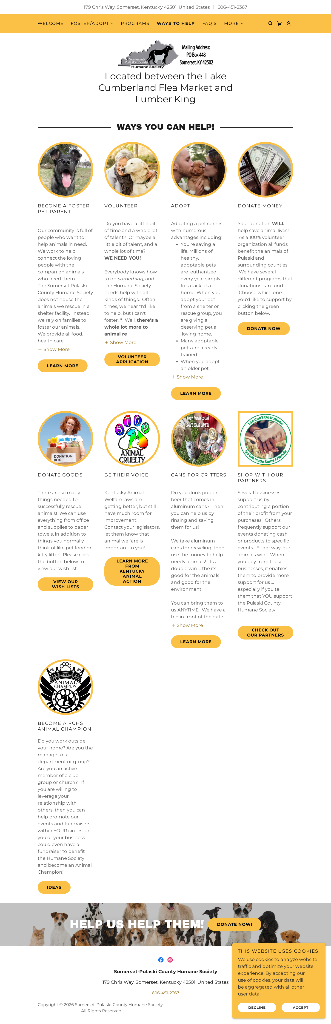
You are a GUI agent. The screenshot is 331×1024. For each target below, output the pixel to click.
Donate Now (264, 329)
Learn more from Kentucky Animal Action (132, 571)
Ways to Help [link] (176, 23)
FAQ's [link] (209, 23)
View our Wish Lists (65, 585)
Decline (258, 1007)
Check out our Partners (265, 633)
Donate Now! (234, 924)
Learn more (62, 366)
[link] (279, 23)
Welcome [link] (50, 23)
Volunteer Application (132, 360)
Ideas (54, 887)
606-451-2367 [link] (232, 7)
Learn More (196, 393)
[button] (92, 23)
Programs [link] (135, 23)
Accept (301, 1007)
